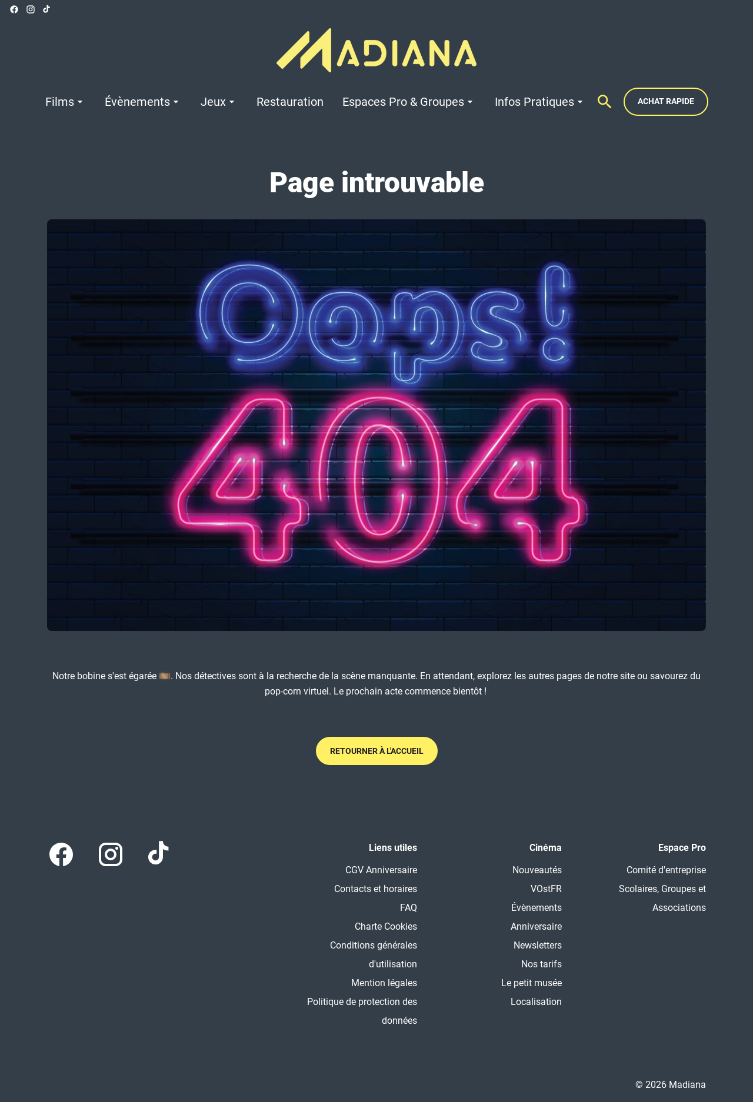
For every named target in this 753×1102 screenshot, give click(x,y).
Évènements (536, 907)
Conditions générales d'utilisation (373, 955)
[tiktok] (47, 9)
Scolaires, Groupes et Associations (662, 898)
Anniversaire (536, 926)
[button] (376, 425)
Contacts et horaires (375, 888)
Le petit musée (531, 983)
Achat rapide (666, 101)
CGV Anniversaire (381, 870)
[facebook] (14, 9)
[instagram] (30, 9)
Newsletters (538, 945)
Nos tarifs (541, 964)
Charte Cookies (386, 926)
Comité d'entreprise (666, 870)
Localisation (536, 1001)
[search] (604, 101)
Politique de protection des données (362, 1011)
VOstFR (546, 888)
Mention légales (384, 983)
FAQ (408, 907)
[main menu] (315, 102)
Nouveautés (537, 870)
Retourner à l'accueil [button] (377, 751)
